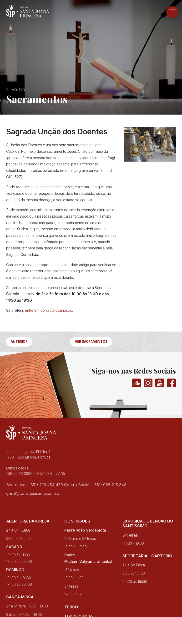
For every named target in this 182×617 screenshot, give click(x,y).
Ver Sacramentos (91, 341)
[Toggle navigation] (172, 12)
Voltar (18, 90)
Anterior (19, 341)
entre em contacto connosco (48, 310)
